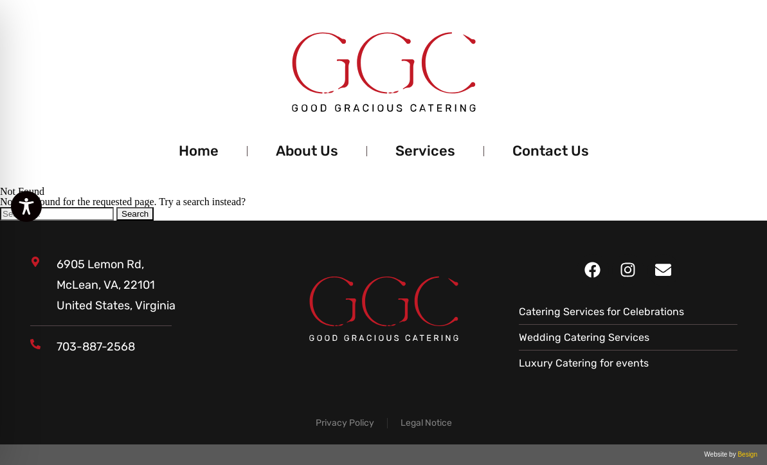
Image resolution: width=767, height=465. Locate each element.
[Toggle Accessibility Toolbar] (26, 206)
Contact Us (550, 151)
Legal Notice (426, 422)
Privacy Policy (345, 422)
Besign (746, 454)
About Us (307, 151)
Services (425, 151)
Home (199, 151)
